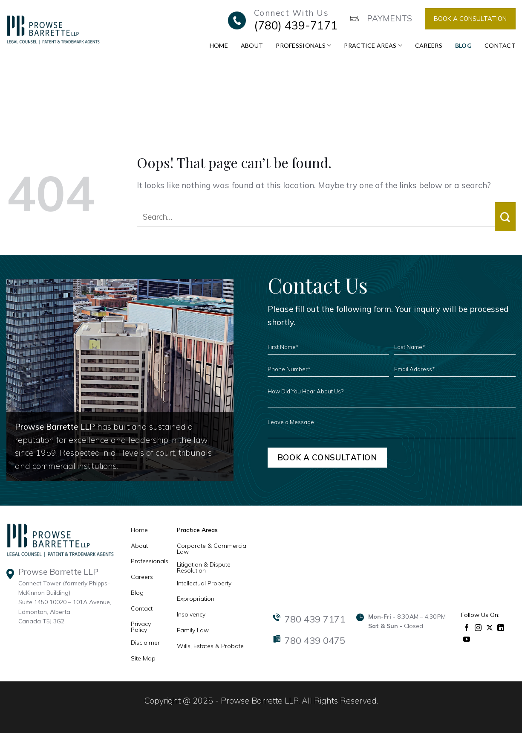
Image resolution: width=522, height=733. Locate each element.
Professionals (303, 45)
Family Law (193, 630)
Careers (428, 45)
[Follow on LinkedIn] (501, 627)
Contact (500, 45)
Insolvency (191, 614)
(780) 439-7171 (295, 25)
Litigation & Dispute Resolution (204, 567)
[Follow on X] (489, 627)
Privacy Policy (141, 627)
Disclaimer (145, 643)
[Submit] (505, 216)
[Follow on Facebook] (466, 627)
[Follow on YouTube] (466, 638)
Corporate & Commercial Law (212, 549)
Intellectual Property (204, 583)
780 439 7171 (315, 619)
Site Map (143, 658)
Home (219, 45)
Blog (463, 45)
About (252, 45)
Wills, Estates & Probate (210, 646)
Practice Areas (373, 45)
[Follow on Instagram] (478, 627)
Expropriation (195, 599)
